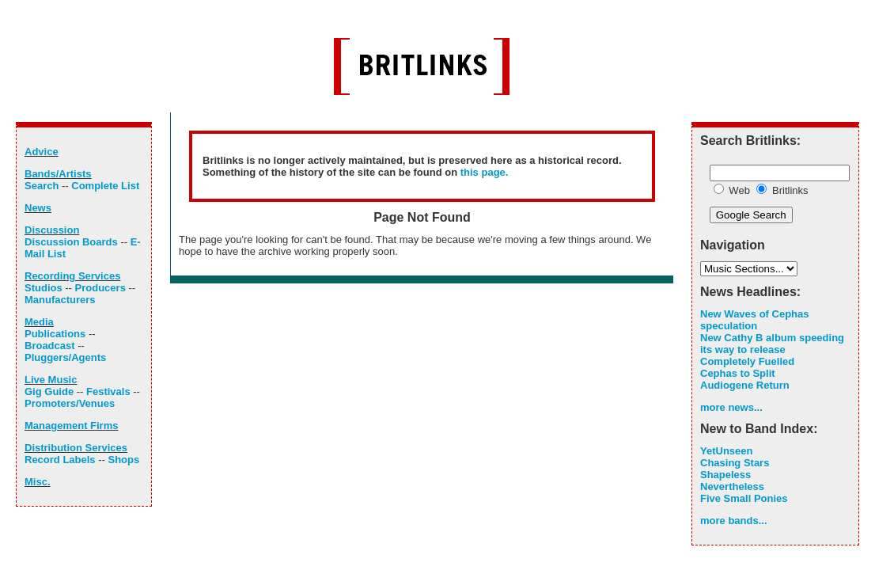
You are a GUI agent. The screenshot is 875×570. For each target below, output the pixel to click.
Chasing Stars (734, 463)
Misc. (38, 482)
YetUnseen (726, 451)
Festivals (108, 391)
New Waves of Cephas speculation (754, 320)
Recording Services (72, 276)
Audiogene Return (745, 385)
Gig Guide (49, 391)
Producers (100, 288)
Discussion (52, 230)
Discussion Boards (71, 242)
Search (42, 186)
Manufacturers (60, 300)
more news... (731, 407)
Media (39, 322)
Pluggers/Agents (65, 357)
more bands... (733, 520)
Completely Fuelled (747, 361)
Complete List (105, 186)
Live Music (51, 380)
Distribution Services (76, 448)
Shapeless (725, 475)
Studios (43, 288)
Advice (42, 152)
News (38, 208)
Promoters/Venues (70, 403)
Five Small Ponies (744, 498)
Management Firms (71, 425)
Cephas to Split (737, 373)
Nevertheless (732, 486)
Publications (55, 334)
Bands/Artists (58, 174)
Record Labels (60, 460)
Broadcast (50, 346)
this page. (484, 172)
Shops (123, 460)
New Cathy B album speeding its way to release (772, 343)
